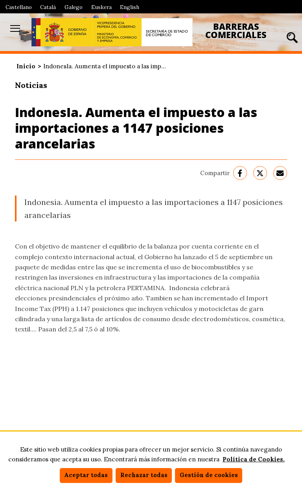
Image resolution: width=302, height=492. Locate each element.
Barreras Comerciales (236, 30)
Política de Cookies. (254, 459)
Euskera (101, 7)
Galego (73, 7)
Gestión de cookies (209, 475)
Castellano (19, 7)
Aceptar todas (86, 475)
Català (48, 7)
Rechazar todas (144, 475)
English (129, 7)
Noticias (31, 85)
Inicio (26, 66)
